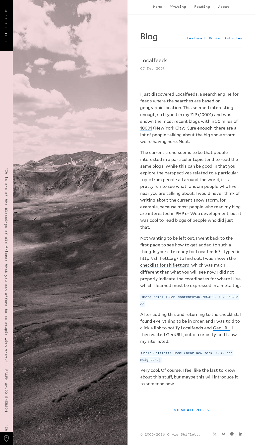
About (223, 6)
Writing (178, 6)
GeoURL (221, 327)
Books (214, 38)
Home (157, 6)
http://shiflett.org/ (159, 258)
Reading (202, 6)
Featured (196, 38)
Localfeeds (186, 94)
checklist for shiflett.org (165, 265)
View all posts (191, 410)
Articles (233, 38)
